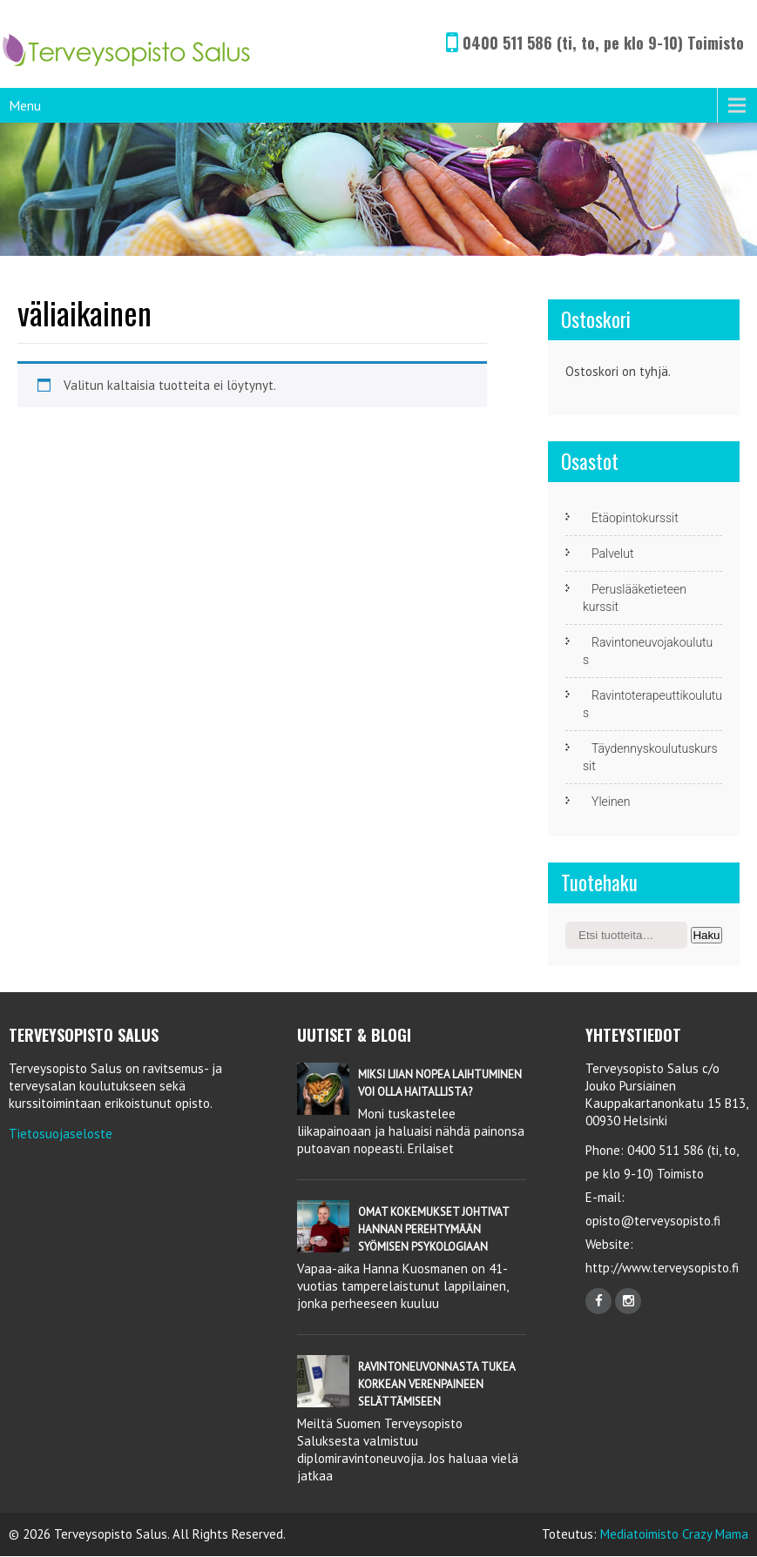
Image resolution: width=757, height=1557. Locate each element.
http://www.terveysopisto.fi (662, 1267)
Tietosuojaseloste (60, 1133)
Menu (25, 105)
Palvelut (612, 553)
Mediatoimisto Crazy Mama (674, 1534)
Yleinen (611, 802)
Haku (706, 935)
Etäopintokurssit (635, 518)
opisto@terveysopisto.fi (652, 1220)
